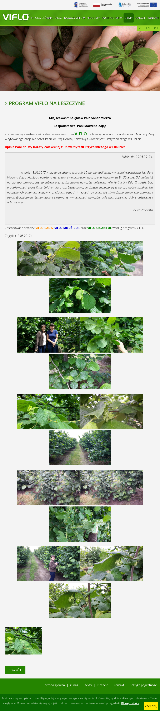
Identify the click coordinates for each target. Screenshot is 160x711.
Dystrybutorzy (112, 18)
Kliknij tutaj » (130, 703)
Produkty (93, 18)
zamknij (151, 706)
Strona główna (41, 18)
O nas (58, 18)
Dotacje (140, 18)
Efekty (129, 18)
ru (156, 28)
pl (140, 28)
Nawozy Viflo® (74, 18)
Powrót (15, 670)
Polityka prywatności (143, 685)
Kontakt (153, 18)
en (148, 28)
